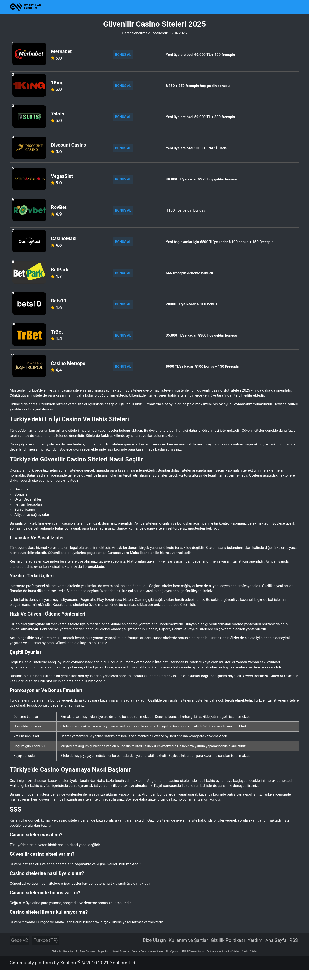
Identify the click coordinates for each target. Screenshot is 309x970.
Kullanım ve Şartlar (188, 940)
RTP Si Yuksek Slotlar (193, 951)
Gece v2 (19, 940)
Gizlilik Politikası (228, 940)
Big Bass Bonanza (85, 951)
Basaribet (68, 951)
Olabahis (56, 951)
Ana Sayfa (276, 940)
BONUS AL (123, 55)
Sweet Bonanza (120, 951)
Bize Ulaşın (154, 940)
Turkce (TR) (46, 940)
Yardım (255, 940)
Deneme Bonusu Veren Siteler (147, 951)
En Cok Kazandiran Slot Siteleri (223, 951)
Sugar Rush (104, 951)
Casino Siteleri (250, 951)
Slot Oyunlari (172, 951)
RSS (293, 940)
